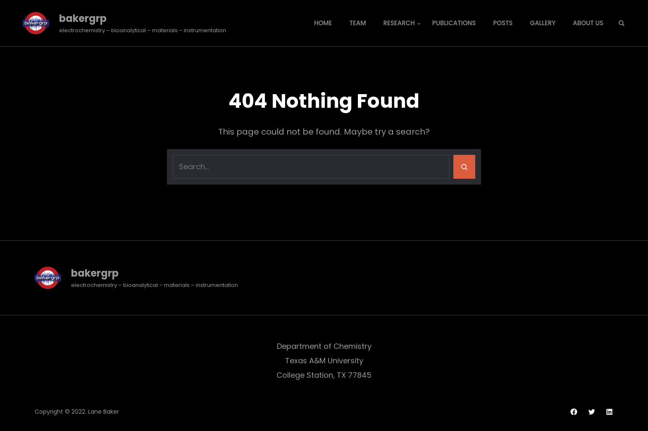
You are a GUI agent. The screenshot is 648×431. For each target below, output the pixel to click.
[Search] (464, 167)
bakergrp (83, 18)
